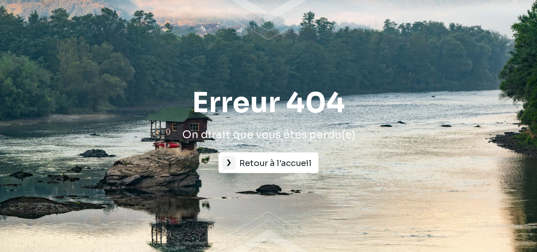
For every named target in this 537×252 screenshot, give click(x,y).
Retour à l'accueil (275, 163)
